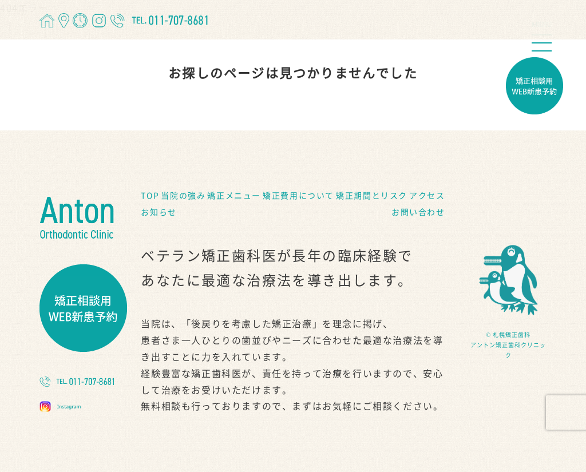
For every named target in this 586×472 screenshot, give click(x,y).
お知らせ (158, 212)
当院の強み (183, 196)
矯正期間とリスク (371, 196)
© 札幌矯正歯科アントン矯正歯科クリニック (508, 345)
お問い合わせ (418, 212)
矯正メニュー (234, 196)
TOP (150, 196)
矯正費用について (298, 196)
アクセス (427, 196)
